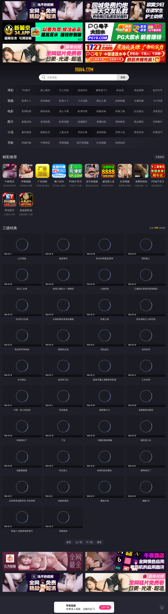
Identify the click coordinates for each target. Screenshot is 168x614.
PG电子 (26, 90)
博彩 (11, 90)
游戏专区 (82, 90)
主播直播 (139, 100)
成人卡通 (64, 111)
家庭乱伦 (45, 132)
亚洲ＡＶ (26, 100)
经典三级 (120, 111)
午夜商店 (45, 142)
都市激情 (26, 132)
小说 (11, 132)
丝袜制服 (120, 100)
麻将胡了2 (101, 90)
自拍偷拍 (45, 100)
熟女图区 (139, 121)
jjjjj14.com (84, 70)
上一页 (79, 542)
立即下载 (105, 607)
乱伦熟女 (139, 111)
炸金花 (120, 90)
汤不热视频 (83, 142)
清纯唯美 (120, 121)
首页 (69, 542)
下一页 (89, 542)
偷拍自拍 (45, 111)
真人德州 (45, 90)
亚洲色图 (45, 121)
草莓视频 (64, 142)
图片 (11, 122)
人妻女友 (64, 132)
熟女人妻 (101, 100)
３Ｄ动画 (82, 100)
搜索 (123, 77)
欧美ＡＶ (64, 100)
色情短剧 (120, 142)
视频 (11, 101)
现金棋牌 (139, 90)
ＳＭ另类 (157, 100)
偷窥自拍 (26, 121)
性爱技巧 (157, 132)
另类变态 (157, 111)
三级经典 (10, 227)
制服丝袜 (101, 111)
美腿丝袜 (101, 121)
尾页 (99, 542)
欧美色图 (64, 121)
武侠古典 (82, 132)
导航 (11, 143)
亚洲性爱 (26, 111)
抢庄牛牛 (157, 90)
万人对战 (64, 90)
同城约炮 (26, 142)
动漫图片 (82, 121)
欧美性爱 (82, 111)
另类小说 (120, 132)
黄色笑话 (139, 132)
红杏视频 (101, 142)
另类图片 (157, 121)
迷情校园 (101, 132)
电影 (11, 111)
